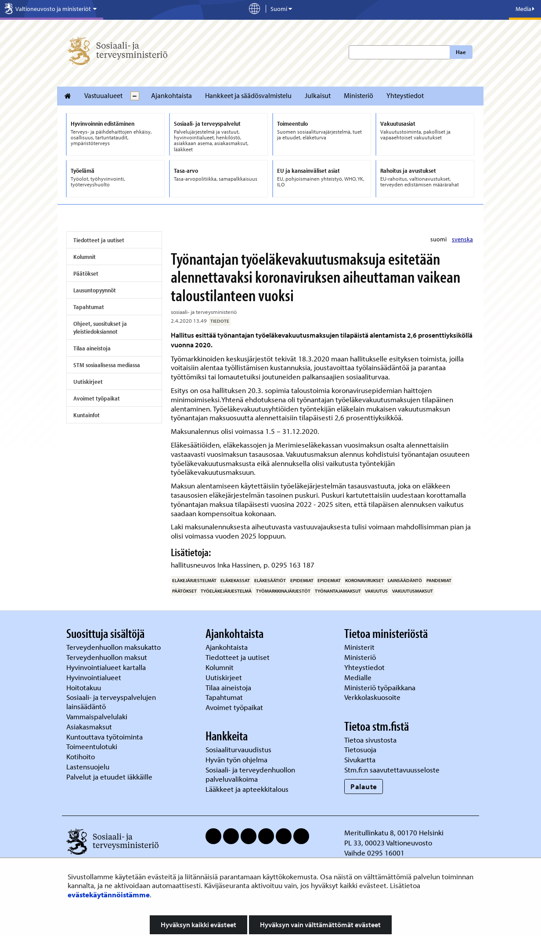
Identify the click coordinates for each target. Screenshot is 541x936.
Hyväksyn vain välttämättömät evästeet (320, 924)
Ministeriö (358, 95)
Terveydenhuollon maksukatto (114, 647)
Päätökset (85, 273)
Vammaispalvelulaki (97, 716)
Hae (461, 51)
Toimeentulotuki (92, 746)
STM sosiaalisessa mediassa (106, 365)
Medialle (358, 677)
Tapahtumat (88, 307)
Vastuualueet (103, 95)
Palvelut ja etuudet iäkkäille (109, 776)
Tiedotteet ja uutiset (98, 240)
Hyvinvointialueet (94, 677)
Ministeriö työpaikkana (380, 687)
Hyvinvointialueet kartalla (107, 667)
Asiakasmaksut (89, 726)
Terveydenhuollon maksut (107, 657)
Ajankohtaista (171, 95)
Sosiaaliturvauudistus (238, 749)
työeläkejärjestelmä (226, 591)
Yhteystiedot (405, 95)
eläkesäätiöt (270, 580)
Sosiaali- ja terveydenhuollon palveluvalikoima (250, 774)
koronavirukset (364, 580)
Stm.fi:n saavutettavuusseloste (392, 769)
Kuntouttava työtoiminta (104, 736)
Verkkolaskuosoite (373, 697)
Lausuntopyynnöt (94, 290)
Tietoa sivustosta (370, 739)
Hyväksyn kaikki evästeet (198, 924)
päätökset (184, 591)
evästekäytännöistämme (109, 894)
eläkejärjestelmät (194, 580)
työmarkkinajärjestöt (283, 591)
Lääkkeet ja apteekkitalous (247, 789)
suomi (439, 239)
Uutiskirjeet (88, 382)
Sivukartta (359, 759)
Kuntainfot (86, 415)
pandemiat (438, 580)
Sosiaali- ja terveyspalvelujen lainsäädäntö (111, 701)
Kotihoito (80, 756)
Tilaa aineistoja (92, 348)
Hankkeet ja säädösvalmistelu (248, 95)
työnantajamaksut (338, 591)
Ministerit (360, 647)
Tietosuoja (360, 749)
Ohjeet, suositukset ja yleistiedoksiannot (100, 327)
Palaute (363, 786)
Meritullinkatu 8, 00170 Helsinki (394, 832)
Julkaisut (318, 95)
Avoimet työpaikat (96, 398)
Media (525, 9)
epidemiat (302, 580)
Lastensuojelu (88, 766)
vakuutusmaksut (412, 591)
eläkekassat (235, 580)
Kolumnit (84, 257)
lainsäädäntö (405, 580)
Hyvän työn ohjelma (236, 759)
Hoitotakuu (84, 687)
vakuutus (376, 591)
